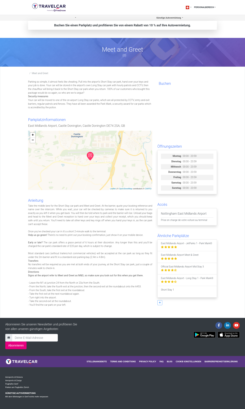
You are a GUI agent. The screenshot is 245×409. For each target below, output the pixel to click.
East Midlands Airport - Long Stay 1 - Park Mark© (187, 280)
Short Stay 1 (167, 291)
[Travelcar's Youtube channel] (236, 325)
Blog (169, 361)
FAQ (162, 361)
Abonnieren (16, 345)
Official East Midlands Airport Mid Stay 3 (182, 268)
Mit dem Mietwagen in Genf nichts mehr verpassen (26, 397)
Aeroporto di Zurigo (13, 380)
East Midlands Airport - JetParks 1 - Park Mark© (186, 245)
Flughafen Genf (11, 384)
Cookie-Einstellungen (188, 361)
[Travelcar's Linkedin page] (227, 325)
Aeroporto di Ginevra (14, 377)
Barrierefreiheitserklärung (221, 361)
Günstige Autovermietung (20, 393)
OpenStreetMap (125, 189)
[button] (75, 18)
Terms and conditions (123, 361)
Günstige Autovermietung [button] (169, 17)
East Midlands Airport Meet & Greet (180, 257)
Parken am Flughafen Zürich (17, 387)
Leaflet (113, 189)
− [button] (33, 140)
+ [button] (33, 135)
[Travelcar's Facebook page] (218, 325)
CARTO (148, 189)
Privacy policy (147, 361)
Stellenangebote (97, 361)
